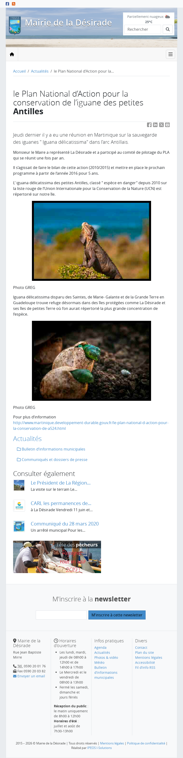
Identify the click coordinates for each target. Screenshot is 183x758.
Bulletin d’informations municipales (51, 449)
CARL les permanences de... (61, 503)
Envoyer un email (29, 676)
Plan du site (144, 652)
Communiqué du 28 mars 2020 (65, 523)
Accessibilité (145, 662)
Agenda (100, 647)
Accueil (19, 71)
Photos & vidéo (106, 657)
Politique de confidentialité (146, 743)
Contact (141, 647)
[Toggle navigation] (170, 54)
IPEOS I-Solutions (99, 748)
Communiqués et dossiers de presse (52, 459)
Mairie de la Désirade (68, 22)
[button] (167, 125)
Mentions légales (148, 657)
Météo (99, 662)
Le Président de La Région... (61, 483)
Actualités (40, 71)
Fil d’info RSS (145, 667)
